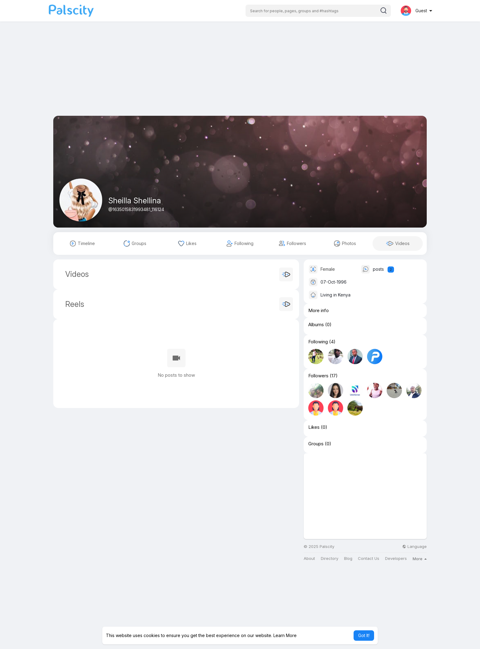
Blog (348, 558)
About (309, 558)
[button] (318, 11)
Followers (318, 375)
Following (318, 341)
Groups (316, 443)
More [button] (420, 558)
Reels (73, 304)
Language (414, 547)
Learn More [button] (285, 635)
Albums (316, 324)
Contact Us (368, 558)
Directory (329, 558)
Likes (314, 427)
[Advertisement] (240, 73)
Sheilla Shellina (134, 200)
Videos (77, 274)
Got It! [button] (363, 635)
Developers (396, 558)
